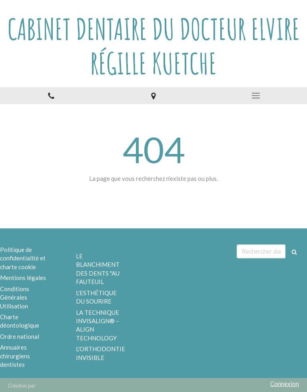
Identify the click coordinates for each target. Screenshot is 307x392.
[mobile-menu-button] (256, 96)
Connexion (284, 383)
